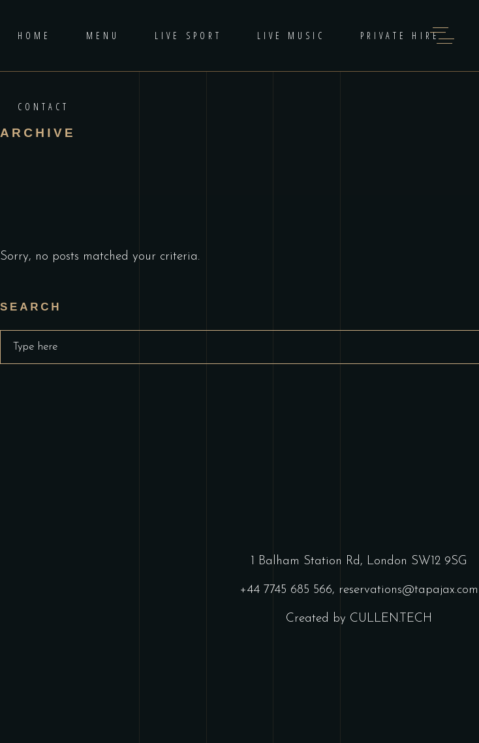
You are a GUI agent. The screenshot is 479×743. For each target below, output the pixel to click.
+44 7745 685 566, (289, 590)
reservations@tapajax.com (408, 590)
